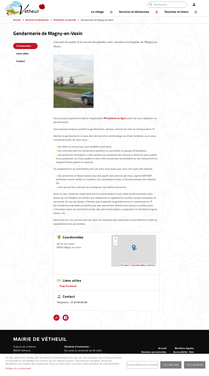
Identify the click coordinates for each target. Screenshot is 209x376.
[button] (73, 82)
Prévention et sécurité (64, 20)
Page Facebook (68, 286)
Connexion (193, 5)
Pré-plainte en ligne (115, 118)
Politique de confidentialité (18, 368)
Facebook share (66, 318)
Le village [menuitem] (97, 12)
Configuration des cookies (142, 365)
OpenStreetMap (138, 265)
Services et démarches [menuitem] (134, 12)
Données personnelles (154, 352)
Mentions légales (184, 348)
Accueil (17, 20)
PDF (56, 318)
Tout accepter (194, 365)
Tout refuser (171, 365)
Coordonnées (23, 46)
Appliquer (151, 4)
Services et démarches (37, 20)
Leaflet (125, 265)
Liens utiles (22, 53)
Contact (20, 61)
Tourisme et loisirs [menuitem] (176, 12)
